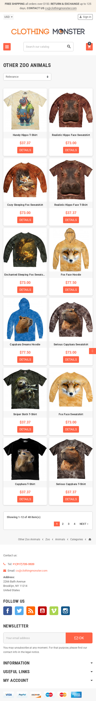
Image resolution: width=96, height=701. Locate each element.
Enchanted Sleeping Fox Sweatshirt (25, 274)
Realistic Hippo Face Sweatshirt (71, 135)
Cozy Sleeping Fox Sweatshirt (25, 204)
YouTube (42, 610)
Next (84, 523)
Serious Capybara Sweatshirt (71, 344)
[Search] (48, 46)
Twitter (19, 610)
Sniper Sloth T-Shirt (25, 414)
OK (79, 638)
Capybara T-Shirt (25, 484)
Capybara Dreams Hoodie (25, 344)
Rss (30, 610)
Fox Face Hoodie (71, 274)
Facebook (7, 610)
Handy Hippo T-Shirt (25, 135)
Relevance (12, 76)
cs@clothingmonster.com (61, 8)
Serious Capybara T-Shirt (71, 484)
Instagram (65, 610)
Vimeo (54, 610)
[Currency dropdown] (8, 17)
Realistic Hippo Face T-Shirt (71, 204)
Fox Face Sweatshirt (71, 414)
